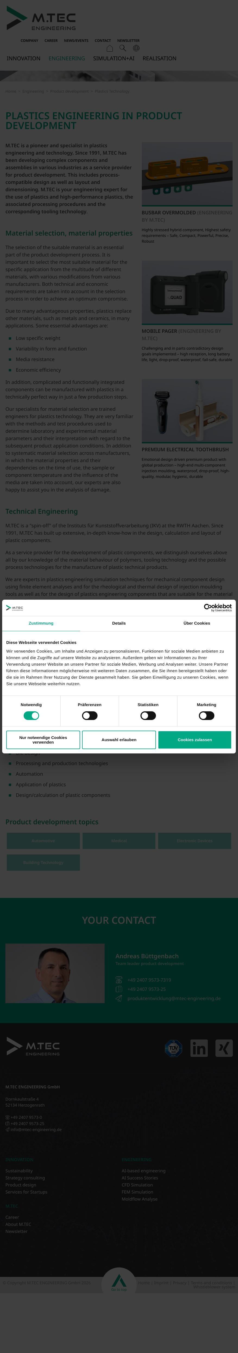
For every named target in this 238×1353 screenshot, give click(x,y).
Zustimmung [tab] (41, 623)
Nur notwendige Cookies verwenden (43, 739)
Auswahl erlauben (119, 739)
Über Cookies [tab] (197, 623)
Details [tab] (119, 623)
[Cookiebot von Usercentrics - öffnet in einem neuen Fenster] (208, 608)
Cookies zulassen (195, 739)
